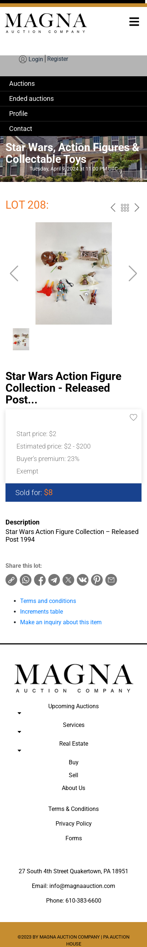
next (137, 208)
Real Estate (73, 748)
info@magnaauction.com (82, 885)
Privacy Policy (74, 823)
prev (112, 208)
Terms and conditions (48, 600)
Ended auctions (31, 98)
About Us (73, 788)
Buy (74, 762)
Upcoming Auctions (73, 711)
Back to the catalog (124, 208)
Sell (73, 775)
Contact (20, 128)
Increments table (41, 611)
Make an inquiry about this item (61, 622)
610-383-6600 (83, 900)
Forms (73, 838)
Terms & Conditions (73, 808)
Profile (18, 113)
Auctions (22, 83)
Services (73, 729)
